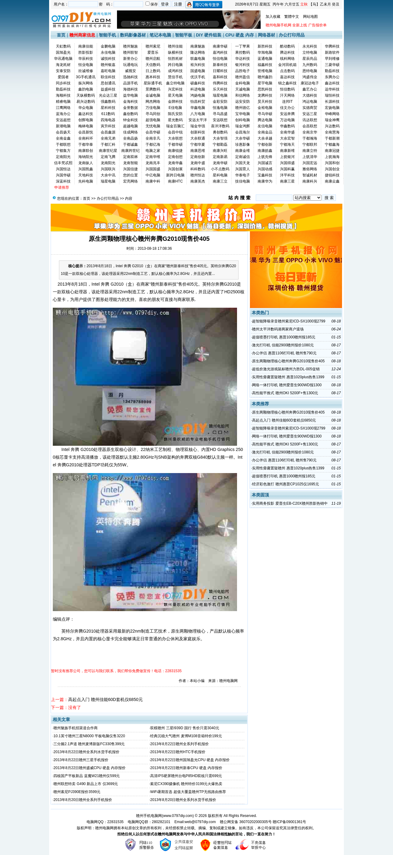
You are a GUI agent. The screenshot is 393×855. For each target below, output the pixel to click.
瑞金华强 (197, 126)
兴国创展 (175, 169)
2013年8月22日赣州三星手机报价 (80, 760)
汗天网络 (287, 95)
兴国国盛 (153, 169)
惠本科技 (153, 77)
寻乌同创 (153, 114)
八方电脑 (197, 114)
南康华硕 (220, 46)
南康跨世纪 (130, 150)
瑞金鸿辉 (242, 126)
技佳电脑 (242, 181)
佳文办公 (287, 108)
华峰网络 (332, 114)
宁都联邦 (309, 144)
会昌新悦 (85, 132)
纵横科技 (175, 52)
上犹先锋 (265, 157)
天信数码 (153, 65)
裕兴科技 (197, 65)
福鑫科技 (265, 65)
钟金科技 (130, 120)
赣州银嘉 (108, 65)
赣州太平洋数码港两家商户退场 (278, 329)
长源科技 (332, 101)
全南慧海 (332, 132)
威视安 (130, 71)
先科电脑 (85, 181)
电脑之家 (153, 150)
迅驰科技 (130, 77)
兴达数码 (332, 126)
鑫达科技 (332, 83)
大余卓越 (265, 138)
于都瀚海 (309, 138)
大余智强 (220, 138)
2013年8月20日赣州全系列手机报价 (82, 800)
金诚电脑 (153, 95)
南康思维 (197, 150)
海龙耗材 (63, 65)
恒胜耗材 (175, 58)
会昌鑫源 (108, 132)
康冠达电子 (310, 83)
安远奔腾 (287, 114)
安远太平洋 (198, 120)
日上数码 (153, 71)
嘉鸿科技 (220, 52)
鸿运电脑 (309, 101)
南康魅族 (197, 46)
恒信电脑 (220, 58)
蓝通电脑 (265, 58)
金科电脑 (242, 83)
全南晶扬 (130, 138)
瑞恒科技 (332, 95)
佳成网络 (130, 132)
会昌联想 (309, 126)
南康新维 (287, 150)
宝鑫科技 (265, 175)
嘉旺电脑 (108, 71)
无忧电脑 (153, 126)
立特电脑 (309, 52)
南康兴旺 (220, 150)
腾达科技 (287, 52)
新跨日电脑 (175, 175)
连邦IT (287, 101)
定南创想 (175, 157)
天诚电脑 (242, 89)
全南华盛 (287, 132)
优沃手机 (197, 77)
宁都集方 (63, 150)
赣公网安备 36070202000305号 (246, 822)
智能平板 (183, 35)
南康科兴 (309, 181)
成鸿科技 (175, 71)
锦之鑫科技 (287, 83)
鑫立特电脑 (175, 83)
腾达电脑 (265, 120)
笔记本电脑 (160, 35)
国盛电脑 (197, 71)
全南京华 (309, 132)
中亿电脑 (153, 175)
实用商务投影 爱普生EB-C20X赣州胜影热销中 (289, 503)
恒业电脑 (85, 65)
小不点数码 (220, 169)
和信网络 (242, 95)
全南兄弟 (108, 138)
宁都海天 (287, 144)
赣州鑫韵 (265, 77)
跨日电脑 (175, 65)
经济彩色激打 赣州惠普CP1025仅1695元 (285, 484)
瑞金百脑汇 (175, 126)
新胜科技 (265, 46)
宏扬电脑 (332, 108)
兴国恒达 (63, 169)
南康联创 (85, 150)
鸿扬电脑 (197, 95)
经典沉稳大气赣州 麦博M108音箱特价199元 (186, 736)
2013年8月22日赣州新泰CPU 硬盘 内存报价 (186, 768)
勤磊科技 (332, 71)
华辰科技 (85, 58)
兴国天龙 (242, 163)
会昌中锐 (175, 132)
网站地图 (310, 16)
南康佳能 (85, 46)
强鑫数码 (108, 101)
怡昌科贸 (197, 101)
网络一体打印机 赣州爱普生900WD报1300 (286, 385)
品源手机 (130, 83)
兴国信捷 (130, 169)
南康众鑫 (332, 181)
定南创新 (197, 157)
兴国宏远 (309, 163)
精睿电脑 (63, 101)
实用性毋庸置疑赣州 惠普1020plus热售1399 (288, 377)
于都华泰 (85, 144)
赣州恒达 (197, 175)
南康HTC (175, 181)
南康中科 (153, 181)
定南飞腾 (108, 157)
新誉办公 (130, 58)
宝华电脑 (242, 114)
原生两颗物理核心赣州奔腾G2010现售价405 (288, 361)
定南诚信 (242, 157)
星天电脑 (175, 95)
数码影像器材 (133, 35)
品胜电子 (242, 71)
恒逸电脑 (220, 108)
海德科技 (130, 89)
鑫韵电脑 (85, 89)
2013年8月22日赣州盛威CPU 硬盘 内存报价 (89, 768)
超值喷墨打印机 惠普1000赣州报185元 (283, 337)
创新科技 (197, 132)
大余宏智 (287, 138)
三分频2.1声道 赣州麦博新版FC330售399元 (89, 744)
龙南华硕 (220, 163)
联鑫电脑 (197, 58)
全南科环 (85, 138)
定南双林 (130, 157)
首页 (61, 35)
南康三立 (220, 181)
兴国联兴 (108, 169)
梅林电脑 (85, 126)
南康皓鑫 (265, 150)
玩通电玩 (130, 65)
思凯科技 (265, 89)
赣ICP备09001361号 (289, 822)
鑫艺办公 (309, 89)
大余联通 (197, 138)
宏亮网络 (130, 181)
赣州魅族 (130, 46)
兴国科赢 (287, 169)
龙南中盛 (197, 163)
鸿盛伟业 (309, 77)
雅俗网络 (309, 169)
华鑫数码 (287, 126)
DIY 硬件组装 (208, 35)
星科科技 (108, 108)
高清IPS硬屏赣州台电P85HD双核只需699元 (186, 776)
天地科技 (85, 175)
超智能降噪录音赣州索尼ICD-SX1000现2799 (288, 321)
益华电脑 (130, 95)
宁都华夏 (197, 144)
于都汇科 (108, 144)
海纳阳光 (85, 157)
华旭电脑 (265, 52)
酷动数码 (287, 46)
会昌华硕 (153, 132)
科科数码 (197, 169)
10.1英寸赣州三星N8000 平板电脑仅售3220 (89, 736)
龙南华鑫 (175, 163)
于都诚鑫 (130, 144)
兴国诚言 (265, 163)
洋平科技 (287, 175)
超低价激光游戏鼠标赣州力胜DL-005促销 (285, 369)
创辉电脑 (85, 120)
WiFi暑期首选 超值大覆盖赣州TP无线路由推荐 (188, 792)
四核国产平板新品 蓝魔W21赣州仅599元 (86, 776)
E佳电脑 (175, 108)
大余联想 (175, 138)
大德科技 (309, 95)
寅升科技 (108, 126)
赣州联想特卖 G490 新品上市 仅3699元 (85, 784)
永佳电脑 (108, 52)
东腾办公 (332, 77)
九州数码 (309, 65)
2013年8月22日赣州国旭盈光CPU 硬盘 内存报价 (190, 760)
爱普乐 (152, 52)
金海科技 (130, 101)
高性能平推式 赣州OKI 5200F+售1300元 (285, 393)
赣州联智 (130, 52)
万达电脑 (287, 120)
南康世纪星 (108, 150)
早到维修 (332, 58)
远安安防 (242, 101)
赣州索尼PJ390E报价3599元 (76, 792)
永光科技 (309, 46)
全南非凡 (153, 138)
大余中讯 (108, 175)
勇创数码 (220, 132)
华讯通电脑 (63, 58)
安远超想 (63, 120)
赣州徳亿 (242, 108)
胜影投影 (85, 52)
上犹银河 (287, 157)
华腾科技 (332, 46)
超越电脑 (130, 126)
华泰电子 (242, 175)
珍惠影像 (242, 144)
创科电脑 (242, 120)
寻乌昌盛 (220, 114)
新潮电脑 (63, 126)
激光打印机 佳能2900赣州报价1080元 (283, 345)
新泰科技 (220, 65)
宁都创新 (265, 144)
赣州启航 (153, 58)
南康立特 (309, 150)
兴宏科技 (175, 89)
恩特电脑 (309, 71)
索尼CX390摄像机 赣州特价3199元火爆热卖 (186, 784)
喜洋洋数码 (220, 126)
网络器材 (266, 35)
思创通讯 (108, 83)
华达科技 (242, 58)
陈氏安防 (175, 114)
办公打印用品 (292, 35)
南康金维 (242, 150)
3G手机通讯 (85, 77)
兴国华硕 (63, 175)
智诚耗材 (309, 175)
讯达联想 (309, 120)
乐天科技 (220, 89)
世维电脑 (265, 71)
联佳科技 (108, 77)
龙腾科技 (265, 95)
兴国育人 (242, 169)
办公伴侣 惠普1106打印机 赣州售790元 (284, 353)
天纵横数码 (85, 95)
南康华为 (265, 181)
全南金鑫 (63, 138)
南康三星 (287, 181)
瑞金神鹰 (332, 120)
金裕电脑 (265, 108)
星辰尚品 (309, 58)
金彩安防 (220, 101)
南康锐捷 (175, 150)
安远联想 (220, 120)
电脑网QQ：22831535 (105, 822)
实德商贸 (309, 108)
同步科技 (63, 83)
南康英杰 (197, 181)
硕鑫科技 (197, 83)
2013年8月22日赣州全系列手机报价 (179, 744)
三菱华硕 (332, 65)
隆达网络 (197, 52)
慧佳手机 (175, 77)
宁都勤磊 (220, 144)
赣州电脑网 (104, 828)
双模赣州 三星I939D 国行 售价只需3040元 (184, 728)
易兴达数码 (85, 101)
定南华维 (153, 157)
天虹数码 (63, 46)
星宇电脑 (265, 83)
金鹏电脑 (108, 46)
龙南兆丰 (153, 163)
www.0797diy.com (178, 816)
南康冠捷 (332, 150)
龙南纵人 (85, 163)
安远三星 (309, 114)
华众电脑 (85, 108)
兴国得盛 (287, 163)
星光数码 (175, 120)
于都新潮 (332, 138)
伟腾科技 (220, 83)
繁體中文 (291, 16)
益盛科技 (108, 89)
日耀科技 (220, 71)
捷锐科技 (332, 175)
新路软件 (332, 52)
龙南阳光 (108, 163)
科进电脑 (197, 89)
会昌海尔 (242, 132)
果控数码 (242, 52)
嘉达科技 (287, 77)
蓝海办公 (63, 114)
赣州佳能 (175, 46)
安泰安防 (63, 71)
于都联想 (63, 144)
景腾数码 (153, 89)
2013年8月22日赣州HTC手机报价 (177, 752)
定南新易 (220, 157)
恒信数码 (287, 89)
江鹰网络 (63, 108)
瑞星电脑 (220, 95)
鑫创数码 (130, 114)
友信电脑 (265, 126)
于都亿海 (153, 144)
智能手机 (107, 35)
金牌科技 (175, 101)
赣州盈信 (242, 77)
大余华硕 (242, 138)
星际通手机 (153, 83)
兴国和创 (332, 163)
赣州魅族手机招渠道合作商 (75, 728)
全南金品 (265, 132)
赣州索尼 (153, 46)
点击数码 (287, 71)
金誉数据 (130, 108)
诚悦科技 (108, 58)
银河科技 (242, 65)
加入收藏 (273, 16)
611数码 (108, 114)
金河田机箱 (287, 65)
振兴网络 (85, 83)
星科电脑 (220, 175)
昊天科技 (265, 101)
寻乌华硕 (265, 114)
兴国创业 (332, 169)
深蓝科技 (63, 181)
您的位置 (130, 175)
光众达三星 (108, 95)
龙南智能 (130, 163)
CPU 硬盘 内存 (239, 35)
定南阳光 (63, 157)
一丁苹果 (242, 46)
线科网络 (287, 58)
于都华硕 (175, 144)
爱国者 (63, 77)
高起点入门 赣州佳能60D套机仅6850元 (105, 699)
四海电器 (108, 120)
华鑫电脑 (197, 108)
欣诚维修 (85, 71)
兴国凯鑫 (85, 169)
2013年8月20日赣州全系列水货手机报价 (183, 800)
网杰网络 (153, 101)
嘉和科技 (220, 77)
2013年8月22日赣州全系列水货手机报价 (86, 752)
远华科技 (332, 89)
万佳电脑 (153, 108)
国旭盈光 (63, 52)
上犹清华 (309, 157)
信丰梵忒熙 (63, 163)
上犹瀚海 (332, 157)
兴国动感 (265, 169)
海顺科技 (63, 95)
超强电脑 (153, 120)
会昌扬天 (63, 132)
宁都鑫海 (332, 144)
